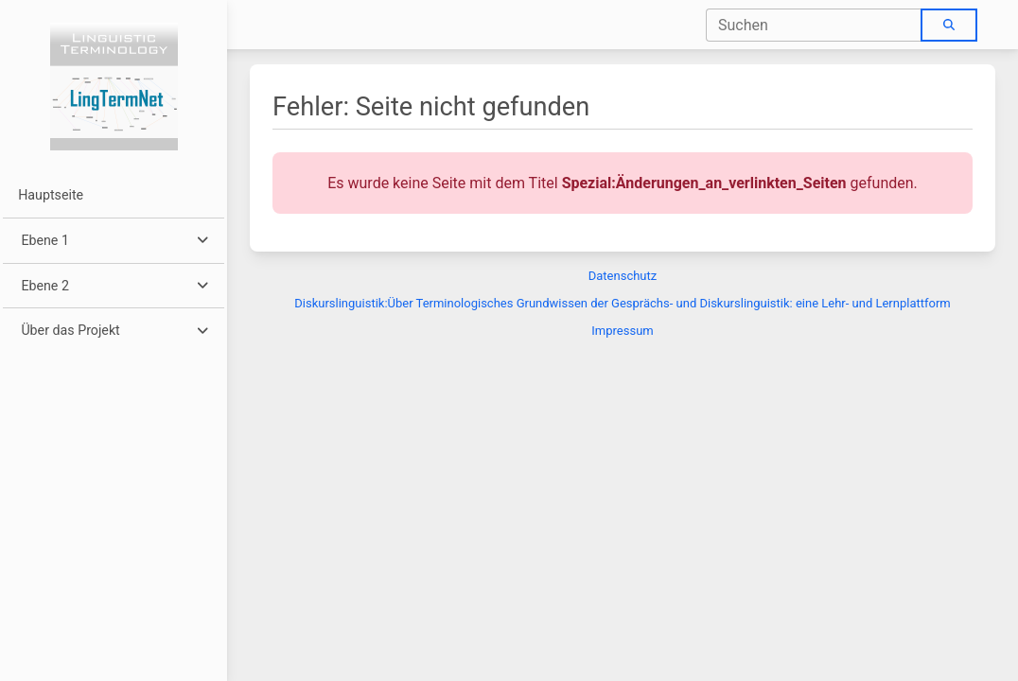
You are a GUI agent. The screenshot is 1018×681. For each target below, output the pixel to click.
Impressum (622, 330)
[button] (113, 240)
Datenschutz (622, 276)
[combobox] (814, 25)
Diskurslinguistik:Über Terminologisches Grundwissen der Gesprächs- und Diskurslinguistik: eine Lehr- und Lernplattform (622, 303)
